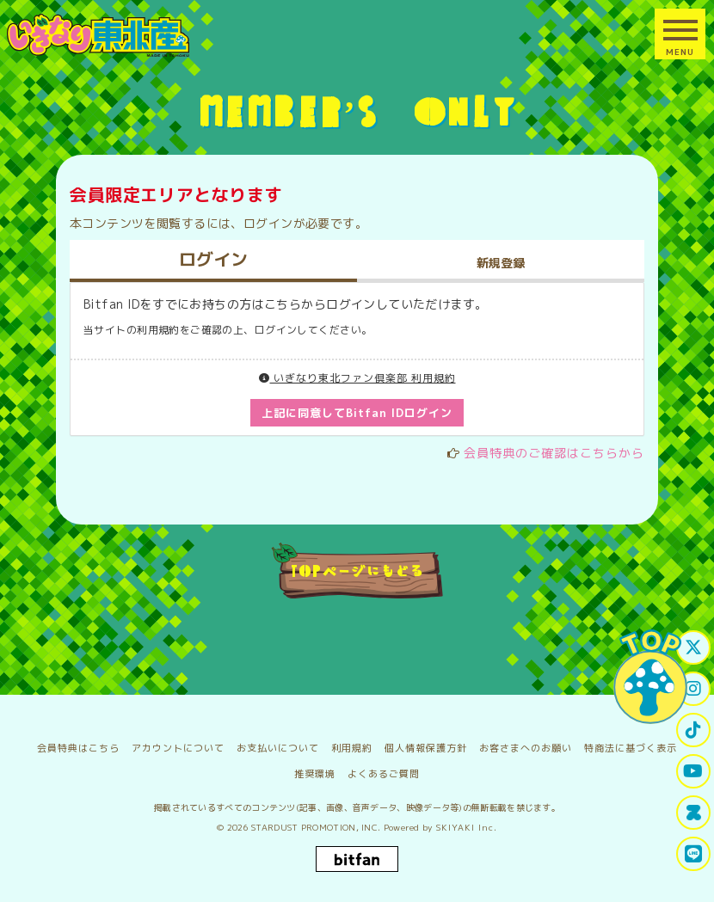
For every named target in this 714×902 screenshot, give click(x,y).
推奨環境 (314, 774)
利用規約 (351, 748)
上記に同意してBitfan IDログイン (357, 412)
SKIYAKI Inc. (466, 827)
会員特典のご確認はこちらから (554, 453)
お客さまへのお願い (525, 748)
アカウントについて (178, 748)
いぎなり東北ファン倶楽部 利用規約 (357, 378)
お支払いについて (278, 748)
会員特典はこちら (78, 748)
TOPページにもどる (357, 570)
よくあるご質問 (384, 774)
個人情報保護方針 (426, 748)
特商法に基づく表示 (630, 748)
